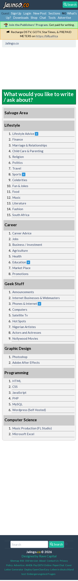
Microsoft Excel (23, 434)
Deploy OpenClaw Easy (36, 569)
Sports (16, 174)
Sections (54, 13)
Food (15, 191)
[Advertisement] (36, 67)
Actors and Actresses (26, 332)
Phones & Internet (24, 303)
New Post (39, 13)
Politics (17, 162)
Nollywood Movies (25, 338)
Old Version (31, 560)
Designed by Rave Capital (39, 556)
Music (16, 197)
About (42, 560)
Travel (16, 168)
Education (19, 262)
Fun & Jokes (20, 186)
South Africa (20, 215)
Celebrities (19, 180)
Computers (19, 309)
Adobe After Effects (26, 362)
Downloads (21, 17)
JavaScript (19, 392)
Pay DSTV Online (42, 565)
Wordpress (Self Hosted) (29, 410)
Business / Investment (27, 244)
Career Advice (22, 233)
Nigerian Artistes (24, 327)
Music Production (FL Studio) (32, 428)
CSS (15, 386)
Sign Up (16, 13)
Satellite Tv (20, 315)
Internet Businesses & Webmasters (36, 298)
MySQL (17, 404)
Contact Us (53, 560)
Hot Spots (19, 321)
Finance (17, 139)
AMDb (29, 565)
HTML (16, 381)
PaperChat (58, 565)
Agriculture (20, 250)
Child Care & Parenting (27, 151)
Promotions (20, 274)
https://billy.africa (47, 36)
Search (56, 544)
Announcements (23, 292)
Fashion (17, 209)
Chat (43, 17)
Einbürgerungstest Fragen (41, 573)
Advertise (64, 17)
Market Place (21, 268)
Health (16, 256)
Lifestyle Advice (23, 133)
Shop (34, 17)
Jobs (15, 239)
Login (27, 13)
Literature (19, 203)
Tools (52, 17)
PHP (15, 398)
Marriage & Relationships (29, 145)
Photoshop (19, 357)
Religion (18, 157)
